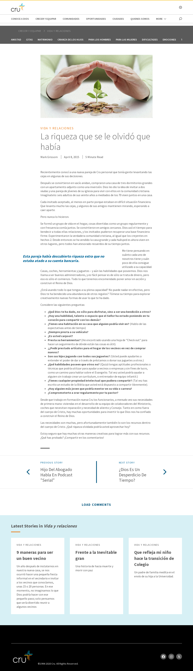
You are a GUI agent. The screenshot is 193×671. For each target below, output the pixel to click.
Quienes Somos (140, 18)
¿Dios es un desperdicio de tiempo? (132, 475)
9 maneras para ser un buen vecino (35, 555)
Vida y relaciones (59, 31)
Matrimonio (45, 39)
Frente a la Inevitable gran (96, 555)
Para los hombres (99, 39)
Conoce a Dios (20, 18)
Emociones (169, 39)
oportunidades (96, 18)
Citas (29, 39)
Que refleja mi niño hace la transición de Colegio (154, 558)
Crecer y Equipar (45, 18)
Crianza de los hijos (70, 39)
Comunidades (71, 18)
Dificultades (150, 39)
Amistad (16, 39)
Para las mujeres (126, 39)
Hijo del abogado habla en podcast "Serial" (56, 475)
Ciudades (118, 18)
